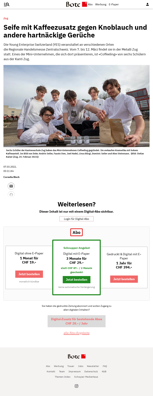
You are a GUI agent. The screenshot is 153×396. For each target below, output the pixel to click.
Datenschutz (91, 371)
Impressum (75, 371)
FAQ (105, 366)
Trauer (70, 366)
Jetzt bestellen (29, 274)
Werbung (100, 4)
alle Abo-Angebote (77, 333)
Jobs (80, 366)
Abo (90, 4)
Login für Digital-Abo (76, 219)
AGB (104, 371)
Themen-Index (62, 376)
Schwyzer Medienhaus (86, 376)
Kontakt (51, 371)
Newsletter (93, 366)
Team (62, 371)
